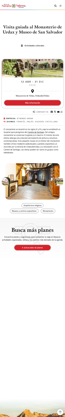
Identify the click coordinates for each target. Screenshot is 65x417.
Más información (32, 102)
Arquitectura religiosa (32, 205)
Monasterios (48, 211)
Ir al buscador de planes (32, 247)
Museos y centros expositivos (24, 211)
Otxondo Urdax (25, 118)
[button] (6, 181)
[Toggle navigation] (60, 6)
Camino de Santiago (36, 132)
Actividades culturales (34, 45)
